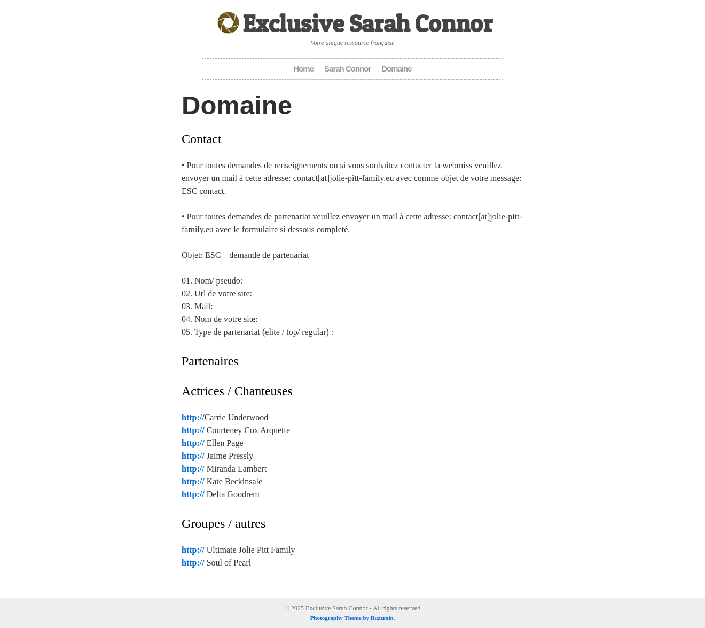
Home (303, 68)
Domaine (396, 68)
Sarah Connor (347, 68)
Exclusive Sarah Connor (367, 23)
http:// (193, 417)
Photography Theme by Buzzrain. (352, 618)
